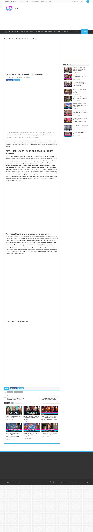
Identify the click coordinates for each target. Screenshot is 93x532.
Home (6, 38)
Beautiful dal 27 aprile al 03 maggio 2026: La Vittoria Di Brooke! (79, 91)
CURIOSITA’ (84, 31)
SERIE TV (50, 31)
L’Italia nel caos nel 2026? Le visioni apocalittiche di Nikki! (32, 435)
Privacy (20, 1)
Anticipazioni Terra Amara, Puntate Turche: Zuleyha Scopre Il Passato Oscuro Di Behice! (16, 397)
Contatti (26, 1)
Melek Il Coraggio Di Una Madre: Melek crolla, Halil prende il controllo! (79, 69)
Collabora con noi (35, 1)
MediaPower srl (66, 482)
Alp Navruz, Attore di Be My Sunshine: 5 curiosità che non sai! (32, 417)
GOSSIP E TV (57, 31)
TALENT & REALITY (34, 31)
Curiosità (11, 38)
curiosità (10, 392)
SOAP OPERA (24, 31)
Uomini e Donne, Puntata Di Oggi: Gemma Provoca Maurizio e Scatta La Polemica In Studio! (47, 397)
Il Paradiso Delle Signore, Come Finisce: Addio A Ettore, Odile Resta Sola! (80, 84)
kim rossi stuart (19, 392)
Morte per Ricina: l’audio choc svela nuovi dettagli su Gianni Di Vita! (80, 112)
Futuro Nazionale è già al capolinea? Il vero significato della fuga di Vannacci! (13, 436)
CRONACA (65, 31)
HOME (6, 31)
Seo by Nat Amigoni (84, 482)
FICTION (43, 31)
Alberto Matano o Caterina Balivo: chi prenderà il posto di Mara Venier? (80, 105)
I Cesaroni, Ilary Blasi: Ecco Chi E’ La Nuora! (13, 416)
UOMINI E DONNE (13, 31)
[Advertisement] (57, 16)
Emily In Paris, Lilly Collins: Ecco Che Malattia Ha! (49, 434)
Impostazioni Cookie (46, 1)
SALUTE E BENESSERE (75, 31)
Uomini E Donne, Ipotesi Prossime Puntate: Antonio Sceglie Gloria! (79, 76)
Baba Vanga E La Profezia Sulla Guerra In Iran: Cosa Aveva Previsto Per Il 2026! (49, 417)
